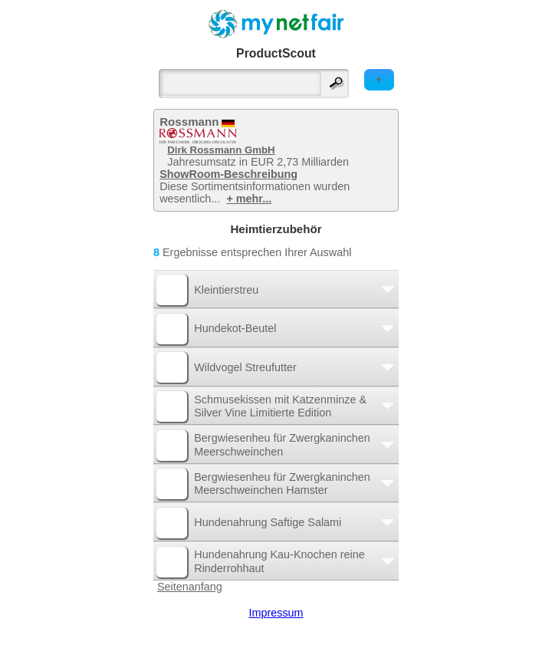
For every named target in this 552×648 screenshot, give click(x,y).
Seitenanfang (189, 587)
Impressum (275, 613)
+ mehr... (248, 198)
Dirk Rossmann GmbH (220, 150)
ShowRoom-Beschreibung (228, 174)
